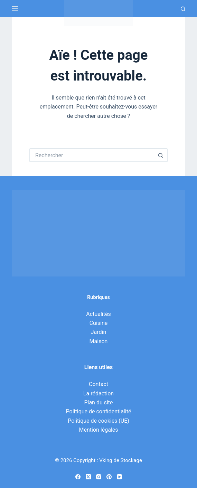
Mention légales (98, 429)
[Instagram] (98, 476)
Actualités (98, 314)
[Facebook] (78, 476)
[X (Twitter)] (88, 476)
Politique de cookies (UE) (98, 420)
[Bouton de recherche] (161, 155)
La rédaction (98, 393)
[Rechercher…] (91, 155)
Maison (99, 341)
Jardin (98, 332)
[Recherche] (183, 9)
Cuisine (99, 323)
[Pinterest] (109, 476)
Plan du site (98, 402)
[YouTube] (119, 476)
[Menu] (15, 9)
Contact (98, 384)
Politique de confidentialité (98, 411)
